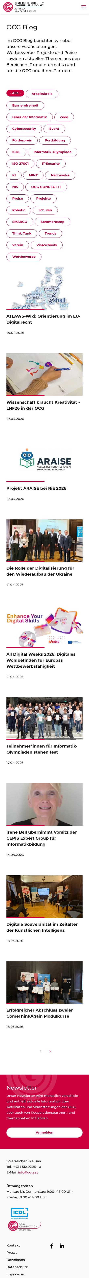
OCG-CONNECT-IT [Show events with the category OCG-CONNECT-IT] (46, 187)
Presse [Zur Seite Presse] (12, 1253)
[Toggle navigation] (83, 6)
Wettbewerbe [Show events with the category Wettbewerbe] (24, 257)
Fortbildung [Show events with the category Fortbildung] (55, 140)
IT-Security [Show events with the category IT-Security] (51, 164)
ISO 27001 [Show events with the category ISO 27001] (20, 164)
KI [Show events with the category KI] (14, 175)
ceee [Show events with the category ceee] (64, 117)
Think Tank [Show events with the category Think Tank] (21, 233)
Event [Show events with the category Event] (54, 129)
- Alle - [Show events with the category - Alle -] (15, 93)
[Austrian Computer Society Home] (23, 7)
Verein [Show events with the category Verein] (17, 245)
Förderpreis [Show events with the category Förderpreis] (22, 140)
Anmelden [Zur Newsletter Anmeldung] (44, 1132)
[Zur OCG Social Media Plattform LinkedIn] (62, 1246)
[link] (44, 303)
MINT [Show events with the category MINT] (33, 175)
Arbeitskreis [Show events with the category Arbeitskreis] (42, 94)
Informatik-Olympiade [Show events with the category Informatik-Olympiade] (52, 152)
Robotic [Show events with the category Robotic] (18, 210)
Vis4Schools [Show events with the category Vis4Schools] (46, 245)
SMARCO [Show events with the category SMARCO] (19, 222)
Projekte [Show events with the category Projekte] (43, 198)
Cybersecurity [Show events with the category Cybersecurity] (24, 129)
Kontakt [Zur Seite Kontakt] (13, 1245)
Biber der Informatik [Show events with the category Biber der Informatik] (29, 117)
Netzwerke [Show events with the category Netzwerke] (60, 175)
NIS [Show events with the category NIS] (15, 187)
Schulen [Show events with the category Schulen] (45, 210)
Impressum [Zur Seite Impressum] (15, 1274)
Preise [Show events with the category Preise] (17, 198)
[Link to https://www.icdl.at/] (44, 1214)
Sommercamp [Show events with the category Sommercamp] (52, 222)
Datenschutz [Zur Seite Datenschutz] (17, 1267)
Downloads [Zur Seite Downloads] (15, 1260)
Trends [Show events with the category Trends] (50, 233)
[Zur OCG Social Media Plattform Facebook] (51, 1246)
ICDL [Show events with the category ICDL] (16, 152)
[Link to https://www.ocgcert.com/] (44, 1227)
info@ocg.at (28, 1172)
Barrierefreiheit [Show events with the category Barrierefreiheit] (25, 105)
